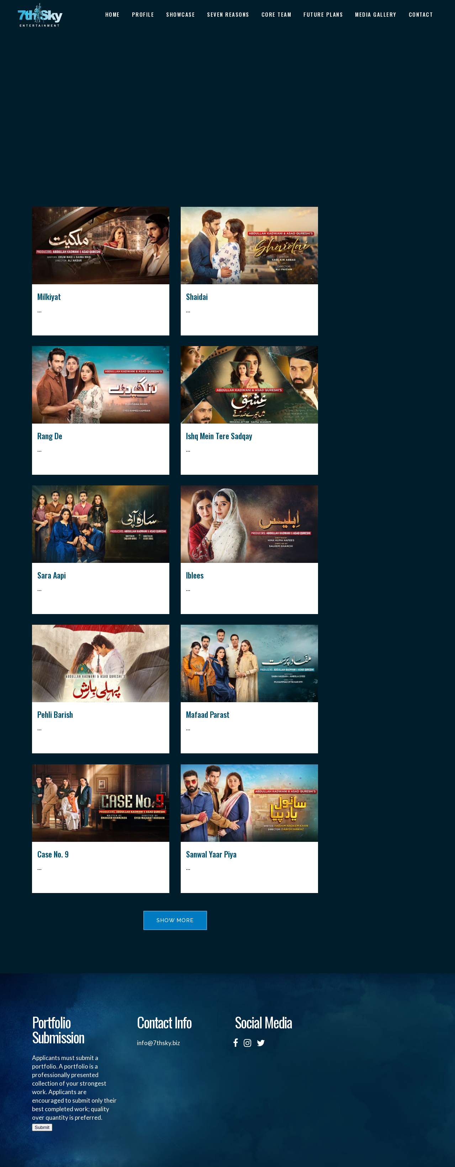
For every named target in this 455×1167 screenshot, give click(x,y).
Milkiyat (49, 296)
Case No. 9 (53, 854)
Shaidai (197, 296)
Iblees (194, 575)
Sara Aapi (51, 575)
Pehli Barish (55, 714)
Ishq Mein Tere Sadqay (219, 435)
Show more (175, 920)
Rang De (49, 435)
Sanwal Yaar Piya (211, 854)
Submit (42, 1127)
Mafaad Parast (207, 714)
